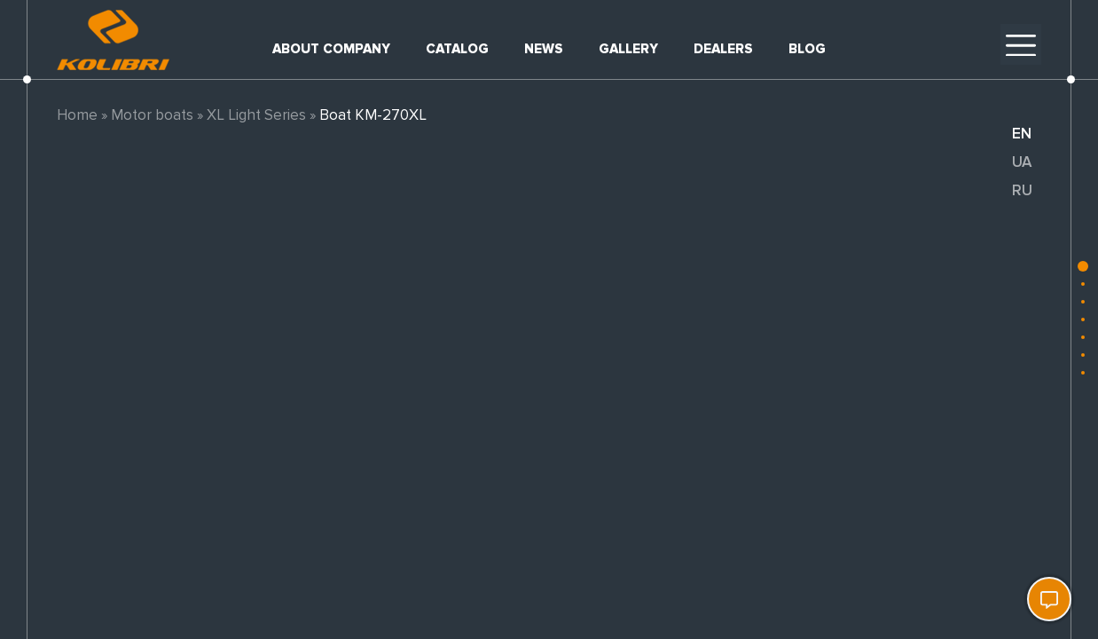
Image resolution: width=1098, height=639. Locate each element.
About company (331, 49)
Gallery (628, 49)
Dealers (723, 49)
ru (1022, 190)
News (543, 49)
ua (1021, 162)
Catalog (457, 49)
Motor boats (152, 115)
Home (77, 115)
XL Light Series (256, 115)
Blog (807, 49)
